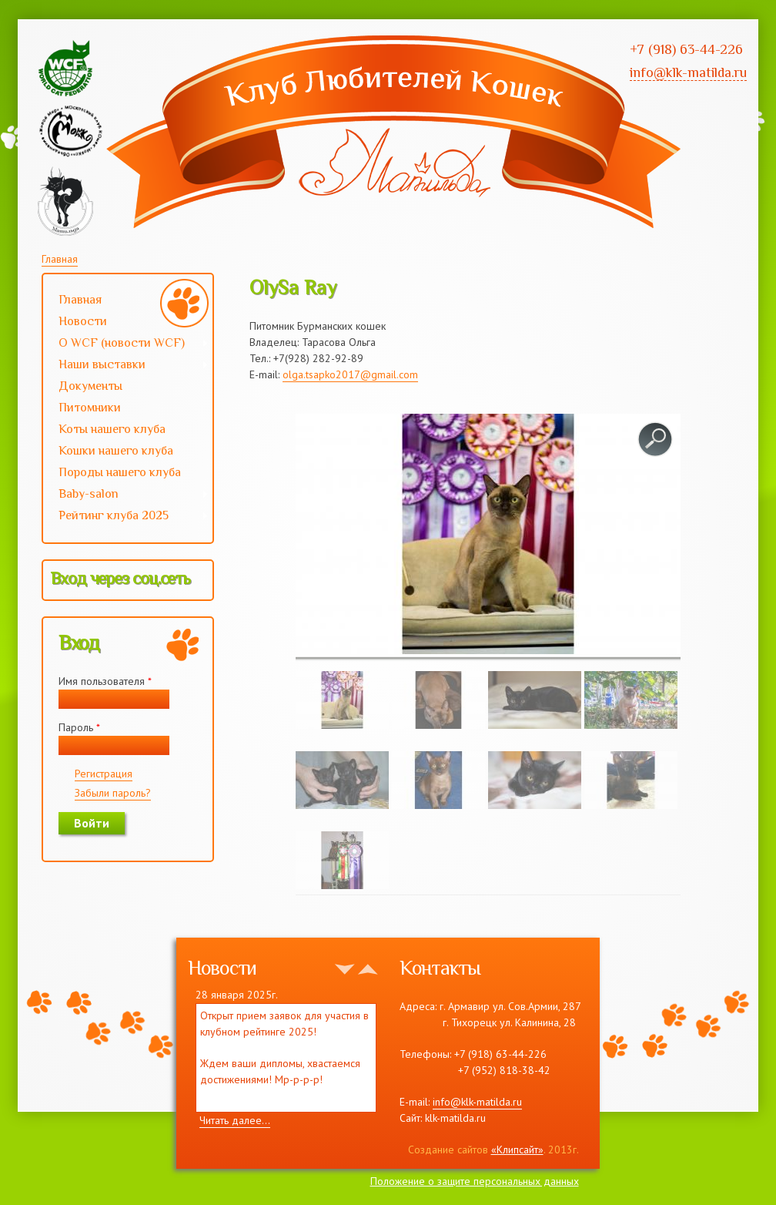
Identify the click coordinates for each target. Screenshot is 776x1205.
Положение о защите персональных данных (474, 1181)
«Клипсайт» (517, 1149)
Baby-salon (126, 495)
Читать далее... (234, 1120)
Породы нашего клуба (120, 472)
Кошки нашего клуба (116, 451)
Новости (83, 321)
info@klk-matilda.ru (477, 1102)
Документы (90, 386)
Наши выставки (126, 365)
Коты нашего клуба (112, 429)
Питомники (90, 408)
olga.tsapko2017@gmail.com (350, 374)
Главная (60, 259)
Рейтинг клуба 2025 (126, 517)
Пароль (79, 727)
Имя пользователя (105, 681)
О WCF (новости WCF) (126, 344)
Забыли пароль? (113, 793)
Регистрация (103, 773)
